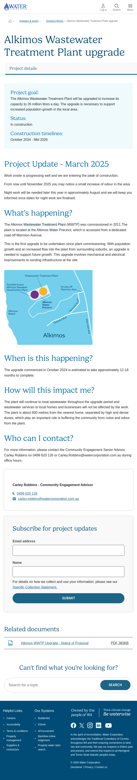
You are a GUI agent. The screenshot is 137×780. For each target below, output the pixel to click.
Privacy (89, 767)
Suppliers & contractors (11, 747)
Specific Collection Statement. (35, 587)
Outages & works (28, 21)
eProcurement (44, 731)
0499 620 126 (27, 493)
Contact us (101, 767)
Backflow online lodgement (45, 738)
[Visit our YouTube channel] (108, 725)
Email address (24, 541)
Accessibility (11, 724)
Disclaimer (76, 767)
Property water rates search (48, 747)
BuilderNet (42, 718)
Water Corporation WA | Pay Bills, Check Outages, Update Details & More (10, 21)
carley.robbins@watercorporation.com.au (48, 499)
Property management (12, 738)
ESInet (40, 724)
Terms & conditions (15, 731)
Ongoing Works (54, 21)
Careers (9, 718)
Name (17, 562)
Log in (103, 7)
